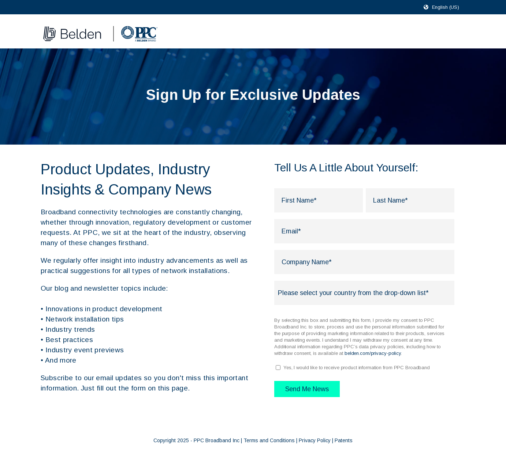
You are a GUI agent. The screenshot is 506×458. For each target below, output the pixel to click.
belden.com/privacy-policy (373, 353)
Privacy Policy (315, 440)
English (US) (445, 7)
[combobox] (449, 7)
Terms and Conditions (269, 440)
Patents (344, 440)
